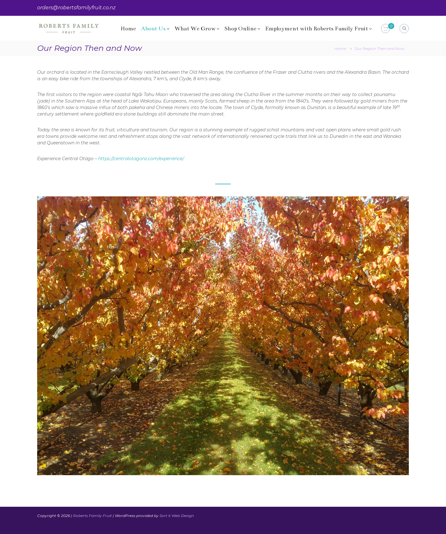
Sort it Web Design (177, 515)
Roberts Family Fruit (92, 515)
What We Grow (195, 28)
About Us (153, 28)
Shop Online (240, 28)
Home (128, 28)
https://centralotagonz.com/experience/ (141, 158)
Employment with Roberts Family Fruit (316, 28)
